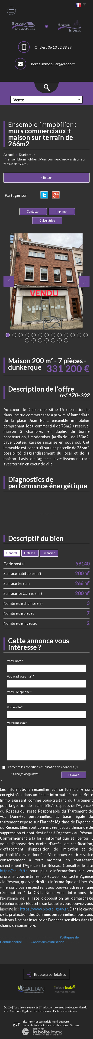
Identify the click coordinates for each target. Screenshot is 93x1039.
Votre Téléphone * (19, 692)
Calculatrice (47, 220)
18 (53, 340)
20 (66, 340)
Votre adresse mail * (20, 676)
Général (11, 553)
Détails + (29, 553)
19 (60, 340)
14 (27, 340)
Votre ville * (14, 707)
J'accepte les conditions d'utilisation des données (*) (43, 767)
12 (79, 335)
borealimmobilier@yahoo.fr (53, 64)
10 (66, 335)
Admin (73, 1011)
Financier (49, 553)
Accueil (8, 155)
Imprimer (62, 211)
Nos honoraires (42, 1011)
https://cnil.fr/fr (13, 870)
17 (47, 340)
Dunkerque (27, 155)
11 (73, 335)
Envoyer (73, 775)
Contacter (33, 211)
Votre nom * (15, 661)
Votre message (17, 723)
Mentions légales (20, 1011)
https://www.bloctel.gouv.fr (44, 909)
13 (85, 335)
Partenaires (60, 1011)
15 (34, 340)
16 (40, 340)
